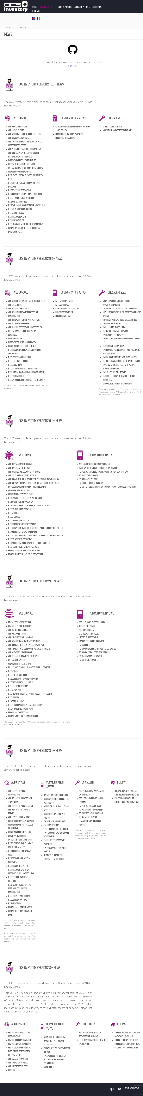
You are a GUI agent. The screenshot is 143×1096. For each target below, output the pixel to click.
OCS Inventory (46, 7)
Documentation (65, 7)
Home (34, 7)
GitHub (72, 65)
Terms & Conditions (132, 1088)
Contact (36, 11)
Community (79, 7)
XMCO (30, 722)
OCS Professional (94, 7)
